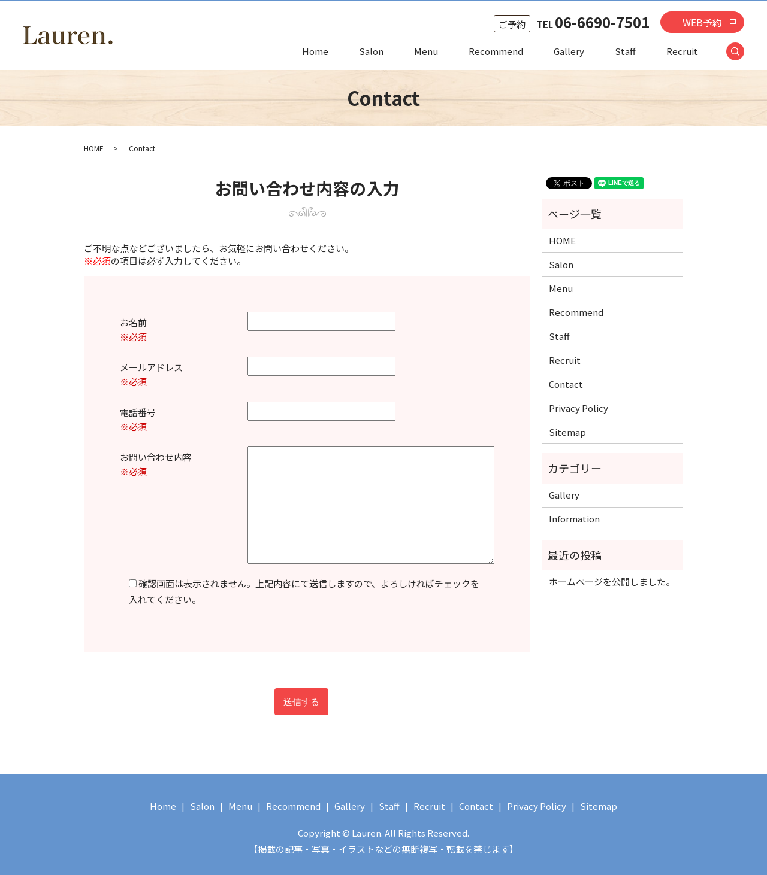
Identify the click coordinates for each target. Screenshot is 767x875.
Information (574, 518)
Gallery (569, 51)
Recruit (682, 51)
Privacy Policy (578, 408)
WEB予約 (702, 22)
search (742, 51)
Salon (371, 51)
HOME (94, 148)
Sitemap (567, 432)
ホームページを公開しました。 (612, 581)
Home (315, 51)
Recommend (496, 51)
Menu (426, 51)
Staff (625, 51)
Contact (566, 384)
